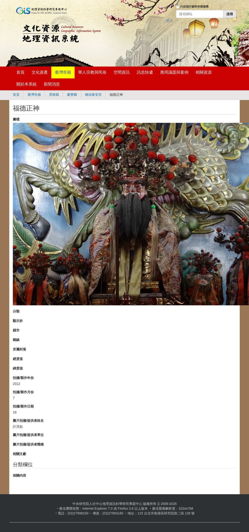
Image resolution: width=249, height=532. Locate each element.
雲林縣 (54, 94)
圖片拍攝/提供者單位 (28, 435)
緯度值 (18, 368)
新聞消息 (52, 84)
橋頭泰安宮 (93, 94)
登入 (169, 21)
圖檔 (16, 119)
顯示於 (18, 321)
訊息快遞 (145, 72)
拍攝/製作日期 (23, 406)
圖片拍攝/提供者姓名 (28, 420)
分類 (16, 311)
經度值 (18, 359)
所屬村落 (19, 349)
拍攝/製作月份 (23, 392)
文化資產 (40, 72)
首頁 (20, 72)
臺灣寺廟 (63, 72)
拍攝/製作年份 (23, 378)
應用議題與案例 (174, 72)
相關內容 (19, 475)
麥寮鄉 (72, 94)
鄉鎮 (16, 340)
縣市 (16, 330)
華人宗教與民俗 (92, 72)
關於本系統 (26, 84)
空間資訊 (122, 72)
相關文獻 (19, 454)
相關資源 (204, 72)
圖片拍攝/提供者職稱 (28, 444)
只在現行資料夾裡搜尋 (194, 6)
